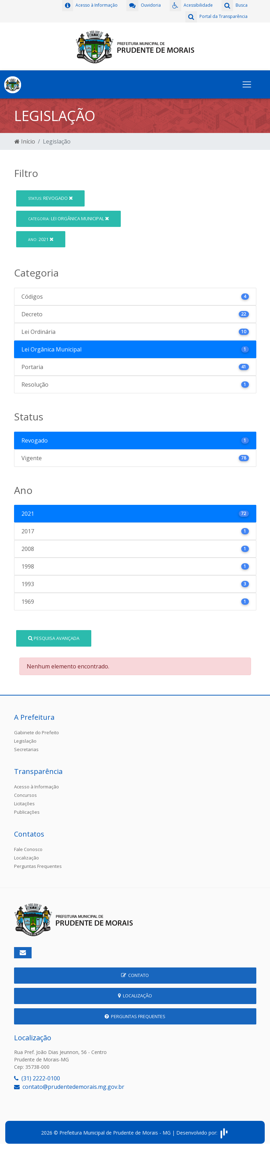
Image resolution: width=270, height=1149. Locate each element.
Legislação (25, 741)
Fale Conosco (28, 849)
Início (24, 141)
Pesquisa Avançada (53, 638)
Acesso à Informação (36, 786)
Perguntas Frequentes (38, 866)
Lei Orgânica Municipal (68, 218)
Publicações (27, 812)
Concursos (25, 795)
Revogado (50, 198)
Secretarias (26, 749)
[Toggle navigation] (246, 84)
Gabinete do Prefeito (36, 732)
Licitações (24, 803)
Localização (26, 858)
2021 (40, 239)
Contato (135, 975)
